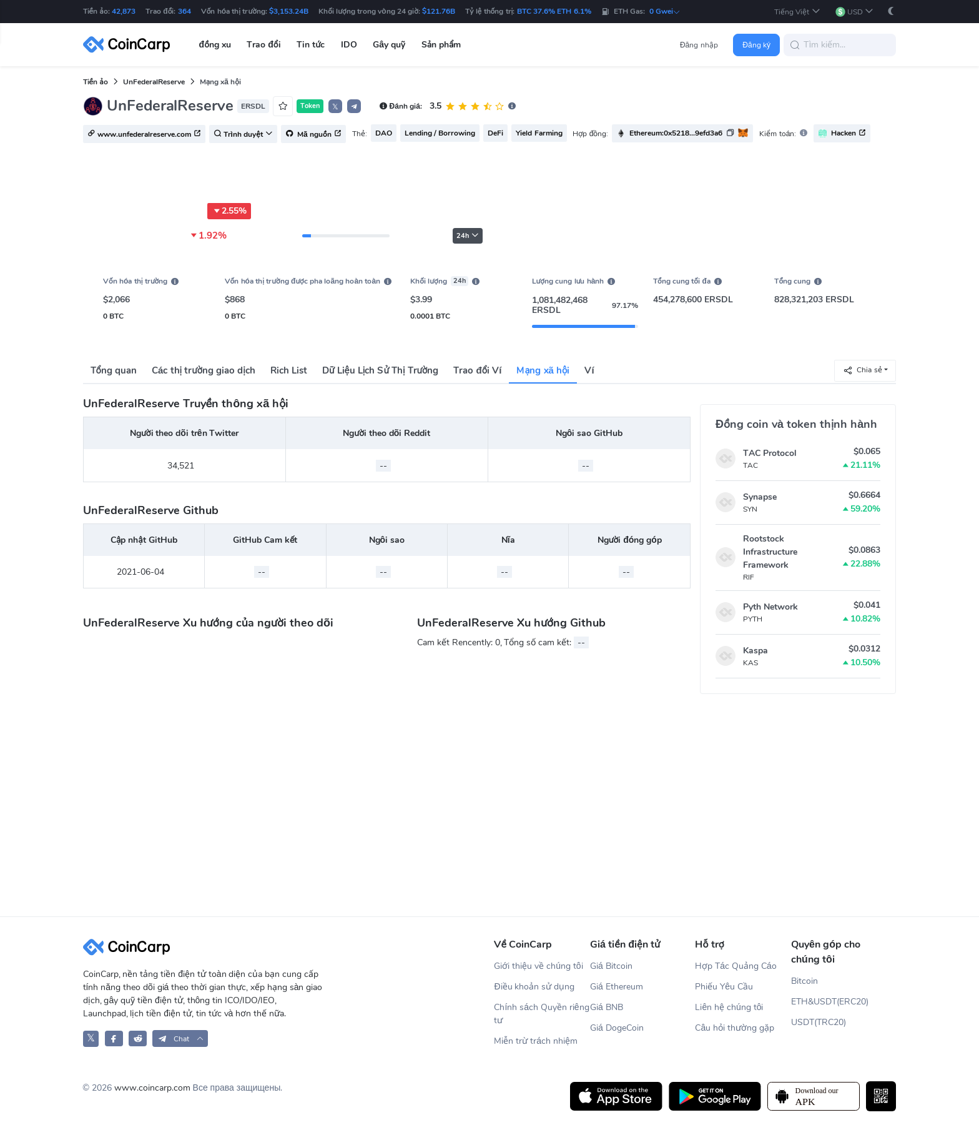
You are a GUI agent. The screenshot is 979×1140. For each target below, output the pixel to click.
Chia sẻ (862, 370)
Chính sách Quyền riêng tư (541, 1013)
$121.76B (438, 11)
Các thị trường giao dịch (203, 370)
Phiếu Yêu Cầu (724, 987)
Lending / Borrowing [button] (440, 133)
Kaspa (755, 651)
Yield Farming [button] (539, 133)
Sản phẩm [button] (441, 45)
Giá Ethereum (616, 987)
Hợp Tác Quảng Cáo (735, 966)
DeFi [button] (495, 133)
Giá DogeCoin (617, 1028)
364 (184, 11)
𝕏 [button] (335, 107)
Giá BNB (606, 1007)
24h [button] (467, 235)
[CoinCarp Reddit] (138, 1038)
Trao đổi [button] (263, 45)
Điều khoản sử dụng (534, 987)
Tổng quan (114, 370)
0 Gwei (665, 11)
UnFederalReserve (154, 82)
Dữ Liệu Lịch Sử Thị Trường (380, 370)
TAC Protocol (770, 453)
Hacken (842, 133)
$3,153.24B (288, 11)
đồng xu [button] (215, 45)
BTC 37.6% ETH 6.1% (554, 11)
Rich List (288, 370)
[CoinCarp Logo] (130, 44)
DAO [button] (383, 133)
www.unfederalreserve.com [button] (144, 134)
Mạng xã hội (542, 370)
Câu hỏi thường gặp (734, 1028)
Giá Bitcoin (611, 966)
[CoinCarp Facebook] (114, 1038)
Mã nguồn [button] (313, 134)
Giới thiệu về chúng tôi (538, 966)
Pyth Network (770, 607)
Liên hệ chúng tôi (729, 1007)
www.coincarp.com (152, 1088)
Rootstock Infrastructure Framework (770, 552)
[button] (797, 11)
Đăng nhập (699, 45)
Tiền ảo (95, 82)
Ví (589, 370)
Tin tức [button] (311, 45)
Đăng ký (756, 45)
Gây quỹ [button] (389, 45)
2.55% (229, 211)
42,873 (123, 11)
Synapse (760, 497)
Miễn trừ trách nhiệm (535, 1041)
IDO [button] (349, 45)
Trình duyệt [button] (243, 134)
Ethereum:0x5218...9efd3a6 (675, 133)
